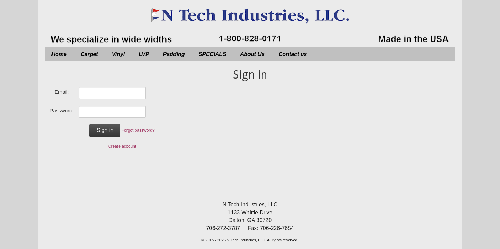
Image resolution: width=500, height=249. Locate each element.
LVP (144, 54)
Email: (62, 92)
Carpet (89, 54)
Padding (174, 54)
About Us (252, 54)
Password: (62, 110)
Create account (122, 146)
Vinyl (118, 54)
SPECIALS (212, 54)
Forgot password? (138, 130)
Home (59, 54)
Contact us (293, 54)
